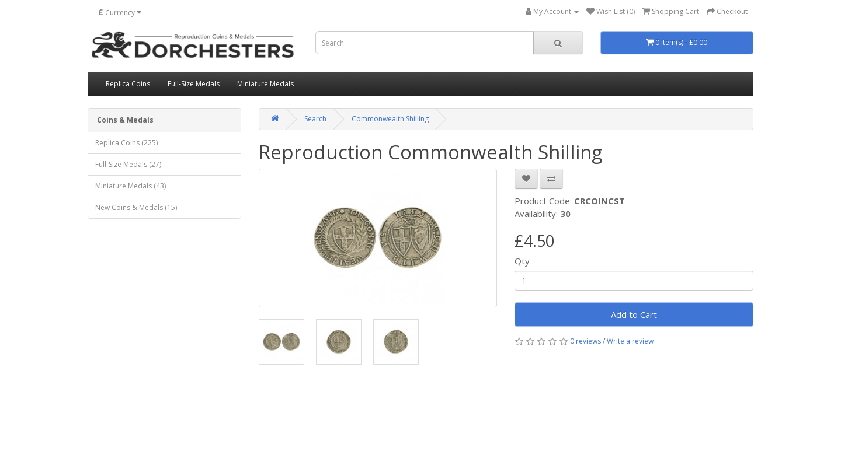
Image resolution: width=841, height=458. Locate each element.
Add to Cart (634, 314)
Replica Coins (128, 84)
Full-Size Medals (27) (128, 164)
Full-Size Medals (194, 84)
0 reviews (585, 341)
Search (315, 119)
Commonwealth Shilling (390, 119)
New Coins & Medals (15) (136, 207)
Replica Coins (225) (126, 143)
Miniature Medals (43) (130, 186)
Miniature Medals (265, 84)
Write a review (630, 341)
